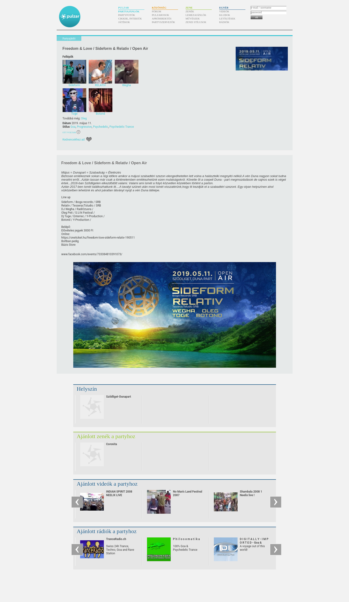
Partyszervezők (163, 22)
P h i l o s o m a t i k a (186, 539)
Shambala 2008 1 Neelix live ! (251, 493)
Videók (224, 11)
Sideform (67, 202)
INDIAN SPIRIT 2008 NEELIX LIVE (119, 493)
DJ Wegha (67, 209)
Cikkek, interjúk (130, 18)
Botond (65, 219)
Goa (73, 126)
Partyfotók (126, 15)
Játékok (124, 22)
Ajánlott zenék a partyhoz (106, 436)
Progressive (84, 126)
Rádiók (224, 22)
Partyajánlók (128, 11)
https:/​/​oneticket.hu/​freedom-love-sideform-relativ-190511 (98, 237)
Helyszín (87, 389)
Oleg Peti (67, 212)
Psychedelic (100, 126)
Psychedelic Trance (122, 126)
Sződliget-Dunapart (118, 396)
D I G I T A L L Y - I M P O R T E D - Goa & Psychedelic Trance (254, 542)
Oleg (84, 118)
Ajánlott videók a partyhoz (107, 484)
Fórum (156, 11)
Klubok (224, 15)
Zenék (190, 11)
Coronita (111, 444)
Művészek (193, 18)
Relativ (65, 205)
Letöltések (227, 18)
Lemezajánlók (196, 15)
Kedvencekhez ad (74, 139)
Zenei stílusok (196, 22)
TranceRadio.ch (116, 539)
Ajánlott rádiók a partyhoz (107, 531)
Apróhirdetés (162, 18)
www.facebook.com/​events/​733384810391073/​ (91, 254)
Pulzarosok (160, 15)
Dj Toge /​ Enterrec (72, 216)
